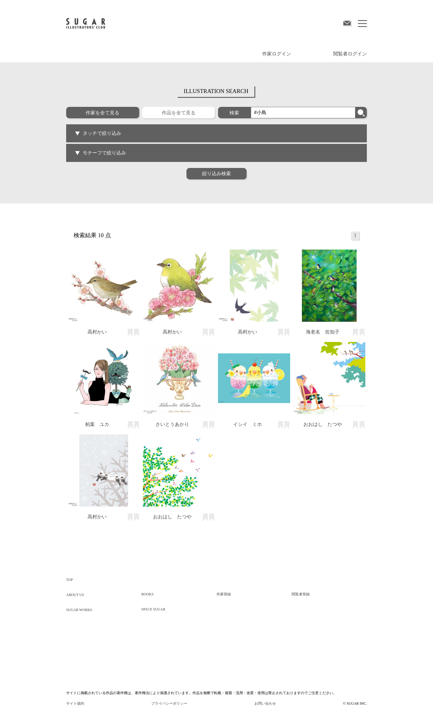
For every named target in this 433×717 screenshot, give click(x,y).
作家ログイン (276, 53)
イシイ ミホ (247, 424)
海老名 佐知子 (322, 331)
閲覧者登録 (301, 594)
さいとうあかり (172, 424)
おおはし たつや (322, 424)
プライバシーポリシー (169, 703)
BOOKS (147, 594)
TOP (69, 580)
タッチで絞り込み (98, 133)
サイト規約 (75, 703)
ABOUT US (75, 595)
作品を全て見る (178, 112)
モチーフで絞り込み (100, 152)
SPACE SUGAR (153, 609)
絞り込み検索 (216, 173)
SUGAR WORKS (79, 610)
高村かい (97, 331)
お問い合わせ (265, 703)
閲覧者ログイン (350, 53)
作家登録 (223, 594)
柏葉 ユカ (97, 424)
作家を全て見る (102, 112)
